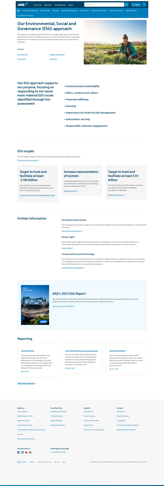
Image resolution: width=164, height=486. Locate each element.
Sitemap (57, 462)
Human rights (68, 248)
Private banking (57, 416)
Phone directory (123, 416)
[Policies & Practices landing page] (116, 10)
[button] (144, 4)
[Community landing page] (84, 10)
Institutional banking (59, 411)
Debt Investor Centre (25, 416)
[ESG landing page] (18, 10)
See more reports (27, 383)
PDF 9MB (25, 371)
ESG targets (21, 59)
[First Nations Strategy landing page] (25, 15)
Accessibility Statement (26, 439)
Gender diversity (71, 191)
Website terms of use (44, 462)
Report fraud (88, 425)
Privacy (32, 462)
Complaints (121, 420)
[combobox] (106, 4)
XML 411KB (70, 368)
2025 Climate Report (117, 351)
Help (63, 462)
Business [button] (48, 4)
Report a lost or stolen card (94, 429)
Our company (22, 411)
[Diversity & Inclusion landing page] (99, 10)
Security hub (88, 411)
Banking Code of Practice (126, 429)
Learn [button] (70, 4)
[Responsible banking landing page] (69, 10)
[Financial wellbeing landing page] (30, 10)
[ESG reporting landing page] (131, 10)
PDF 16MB (113, 369)
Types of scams (89, 416)
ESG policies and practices (72, 231)
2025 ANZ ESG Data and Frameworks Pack (81, 351)
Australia (23, 462)
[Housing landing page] (55, 10)
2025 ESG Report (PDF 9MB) (63, 306)
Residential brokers (58, 425)
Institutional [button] (60, 4)
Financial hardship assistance (128, 425)
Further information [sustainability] (57, 54)
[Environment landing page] (45, 10)
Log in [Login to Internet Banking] (136, 4)
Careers (20, 434)
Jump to (20, 49)
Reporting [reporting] (53, 59)
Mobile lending (56, 420)
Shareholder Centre (24, 425)
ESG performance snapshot (28, 160)
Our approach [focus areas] (22, 54)
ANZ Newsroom (23, 420)
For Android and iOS (58, 452)
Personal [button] (37, 4)
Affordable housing (116, 195)
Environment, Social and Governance (31, 429)
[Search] (106, 4)
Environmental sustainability (74, 267)
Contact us (121, 411)
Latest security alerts (91, 420)
